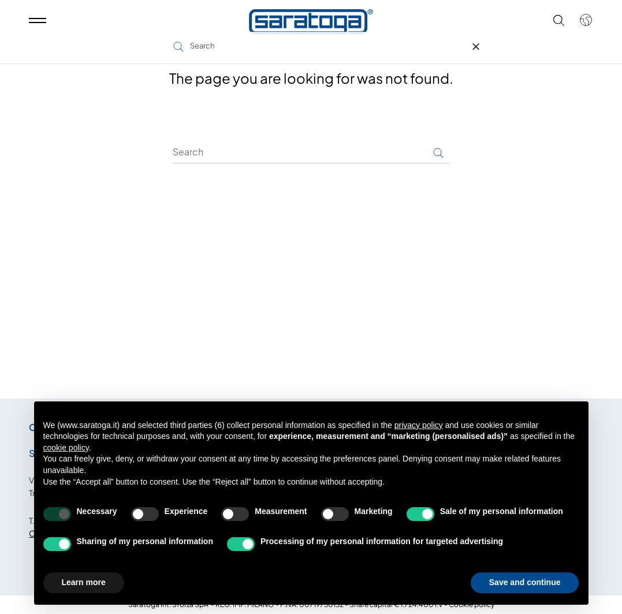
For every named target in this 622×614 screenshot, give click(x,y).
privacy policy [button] (418, 425)
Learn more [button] (84, 582)
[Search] (311, 151)
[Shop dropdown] (580, 25)
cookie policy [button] (66, 447)
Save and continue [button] (525, 582)
